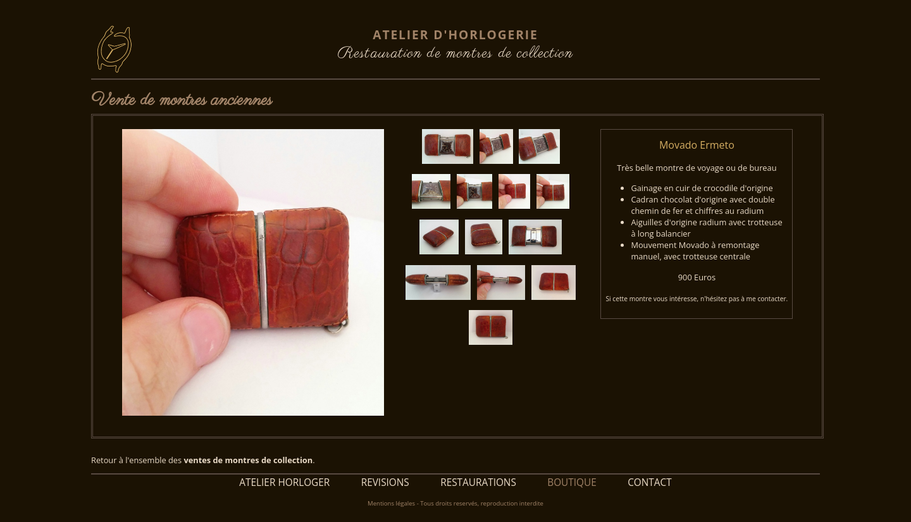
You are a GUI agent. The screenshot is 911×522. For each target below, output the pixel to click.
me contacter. (767, 298)
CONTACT (650, 482)
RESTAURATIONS (478, 482)
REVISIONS (385, 482)
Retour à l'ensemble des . (203, 460)
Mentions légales (391, 503)
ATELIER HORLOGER (284, 482)
